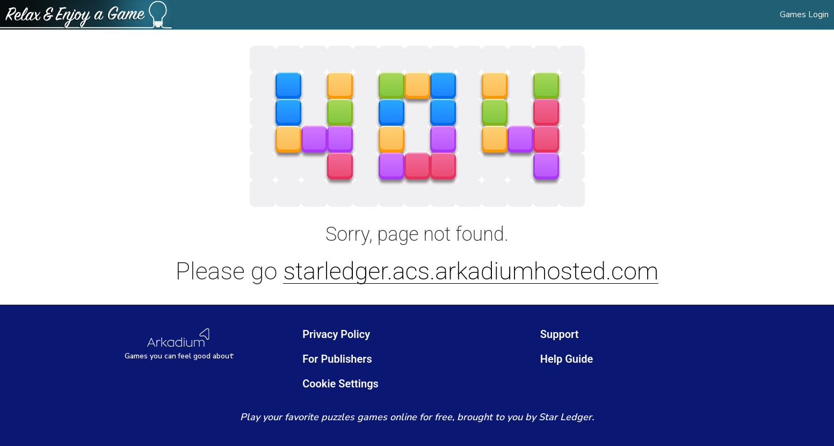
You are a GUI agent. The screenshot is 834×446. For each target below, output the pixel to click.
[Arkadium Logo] (179, 344)
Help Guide (566, 359)
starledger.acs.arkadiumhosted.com (470, 271)
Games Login (804, 14)
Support (559, 334)
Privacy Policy (336, 334)
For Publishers (337, 359)
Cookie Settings (340, 383)
